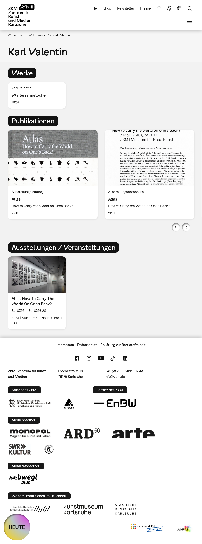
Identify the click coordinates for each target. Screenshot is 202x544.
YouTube (101, 358)
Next (186, 227)
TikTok (113, 358)
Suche (189, 8)
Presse (145, 8)
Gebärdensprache (169, 8)
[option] (38, 95)
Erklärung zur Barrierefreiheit (122, 345)
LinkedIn (125, 358)
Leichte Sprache (159, 8)
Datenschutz (87, 345)
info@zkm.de (115, 376)
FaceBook (77, 358)
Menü (189, 21)
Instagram (89, 358)
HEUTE (17, 527)
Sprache (179, 8)
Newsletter (125, 8)
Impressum (65, 345)
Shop (107, 8)
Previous (176, 227)
